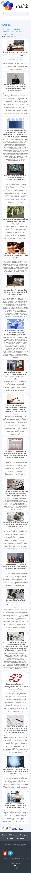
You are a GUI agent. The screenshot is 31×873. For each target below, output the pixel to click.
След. (16, 829)
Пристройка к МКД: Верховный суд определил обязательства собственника (15, 221)
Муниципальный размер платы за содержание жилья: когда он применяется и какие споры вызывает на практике (15, 87)
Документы (11, 838)
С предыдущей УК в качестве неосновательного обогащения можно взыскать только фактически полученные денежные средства (15, 133)
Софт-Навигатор (15, 868)
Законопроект (17, 29)
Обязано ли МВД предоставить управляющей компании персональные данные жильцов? (15, 332)
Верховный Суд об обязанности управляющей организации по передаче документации (15, 805)
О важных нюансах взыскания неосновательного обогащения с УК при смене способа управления (15, 566)
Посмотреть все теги (9, 36)
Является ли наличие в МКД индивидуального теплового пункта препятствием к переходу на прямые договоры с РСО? (15, 770)
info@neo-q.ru (6, 858)
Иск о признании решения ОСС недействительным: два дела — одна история (15, 256)
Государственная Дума (8, 34)
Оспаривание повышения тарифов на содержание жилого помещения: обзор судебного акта (16, 524)
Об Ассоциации (14, 835)
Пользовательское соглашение (20, 858)
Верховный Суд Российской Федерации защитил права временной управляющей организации (15, 603)
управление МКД (6, 29)
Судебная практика (17, 31)
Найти (27, 14)
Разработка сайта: (15, 863)
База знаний (20, 838)
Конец (21, 829)
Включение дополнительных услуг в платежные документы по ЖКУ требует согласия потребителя (15, 493)
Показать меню (3, 3)
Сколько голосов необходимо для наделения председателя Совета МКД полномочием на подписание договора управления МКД (15, 729)
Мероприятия (24, 835)
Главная (4, 835)
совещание (20, 34)
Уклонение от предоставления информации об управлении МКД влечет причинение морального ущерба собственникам (15, 454)
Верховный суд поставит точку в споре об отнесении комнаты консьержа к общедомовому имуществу (15, 375)
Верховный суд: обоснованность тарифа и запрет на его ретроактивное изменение (15, 177)
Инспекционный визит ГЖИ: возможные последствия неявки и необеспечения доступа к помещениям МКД (15, 687)
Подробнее (28, 41)
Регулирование (6, 31)
